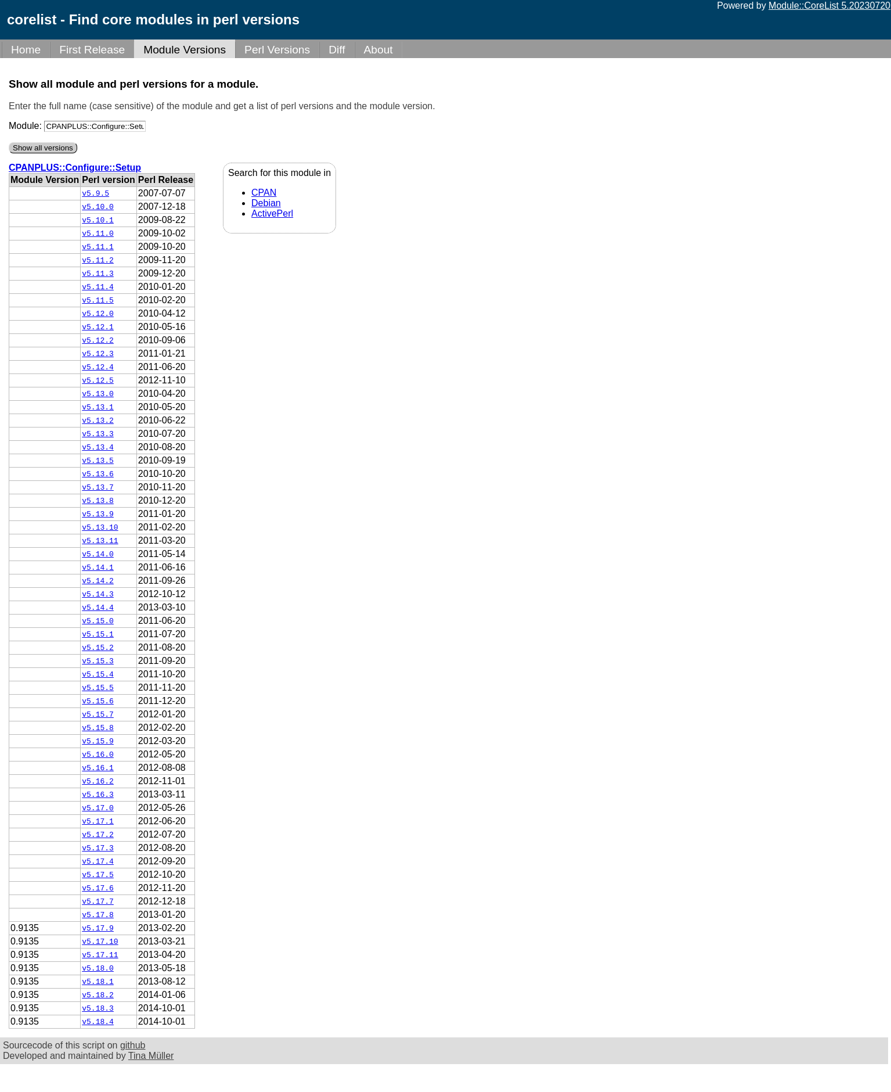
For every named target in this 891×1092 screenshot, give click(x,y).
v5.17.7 (98, 901)
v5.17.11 (100, 955)
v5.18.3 (98, 1008)
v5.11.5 (98, 300)
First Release (92, 50)
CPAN (263, 192)
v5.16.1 (98, 768)
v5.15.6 (98, 701)
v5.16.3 (98, 794)
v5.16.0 (98, 754)
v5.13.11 (100, 541)
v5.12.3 (98, 354)
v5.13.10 (100, 527)
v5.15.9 (98, 741)
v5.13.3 (98, 434)
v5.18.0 (98, 968)
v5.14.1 (98, 567)
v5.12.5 (98, 380)
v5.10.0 (98, 207)
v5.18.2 (98, 995)
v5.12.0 (98, 313)
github (133, 1045)
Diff (337, 50)
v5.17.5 (98, 875)
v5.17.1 (98, 821)
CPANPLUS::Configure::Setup (75, 168)
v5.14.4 (98, 607)
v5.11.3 (98, 273)
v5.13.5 (98, 460)
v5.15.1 (98, 634)
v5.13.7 (98, 487)
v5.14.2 (98, 581)
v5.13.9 (98, 514)
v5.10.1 (98, 220)
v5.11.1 (98, 247)
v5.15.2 (98, 647)
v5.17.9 (98, 928)
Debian (266, 203)
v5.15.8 (98, 728)
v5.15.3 (98, 661)
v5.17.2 (98, 834)
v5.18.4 (98, 1021)
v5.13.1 (98, 407)
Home (26, 50)
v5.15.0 (98, 621)
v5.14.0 (98, 554)
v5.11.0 (98, 233)
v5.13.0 (98, 394)
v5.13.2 (98, 420)
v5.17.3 (98, 848)
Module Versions (184, 50)
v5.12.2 (98, 340)
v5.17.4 (98, 861)
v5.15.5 (98, 687)
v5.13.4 (98, 447)
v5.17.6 (98, 888)
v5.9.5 (95, 193)
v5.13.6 (98, 474)
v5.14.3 (98, 594)
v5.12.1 (98, 327)
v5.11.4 (98, 287)
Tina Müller (151, 1056)
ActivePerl (272, 213)
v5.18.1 (98, 981)
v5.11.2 (98, 260)
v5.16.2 (98, 781)
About (378, 50)
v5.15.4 (98, 674)
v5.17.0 (98, 808)
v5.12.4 (98, 367)
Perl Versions (277, 50)
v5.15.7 (98, 714)
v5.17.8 (98, 915)
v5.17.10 (100, 941)
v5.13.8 (98, 500)
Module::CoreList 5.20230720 (829, 5)
